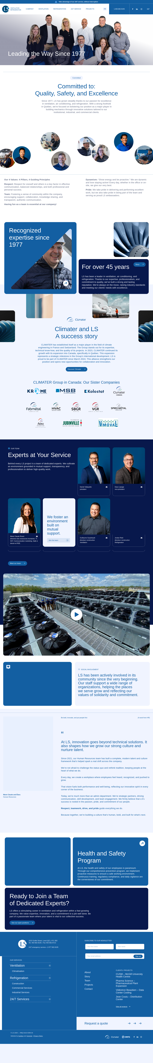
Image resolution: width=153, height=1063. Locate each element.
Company (30, 9)
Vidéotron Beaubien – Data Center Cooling (130, 991)
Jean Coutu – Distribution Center (129, 997)
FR (105, 9)
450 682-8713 (51, 943)
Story (87, 976)
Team (87, 980)
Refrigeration (59, 9)
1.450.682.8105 (119, 9)
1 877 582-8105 (52, 947)
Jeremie (29, 1036)
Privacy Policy (38, 1036)
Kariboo (21, 1036)
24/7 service (76, 9)
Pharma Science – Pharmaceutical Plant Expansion (127, 983)
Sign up (138, 956)
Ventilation (43, 9)
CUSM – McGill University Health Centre (129, 975)
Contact (89, 989)
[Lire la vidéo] (76, 614)
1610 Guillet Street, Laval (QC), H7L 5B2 (43, 940)
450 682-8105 (36, 943)
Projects (90, 9)
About (88, 972)
